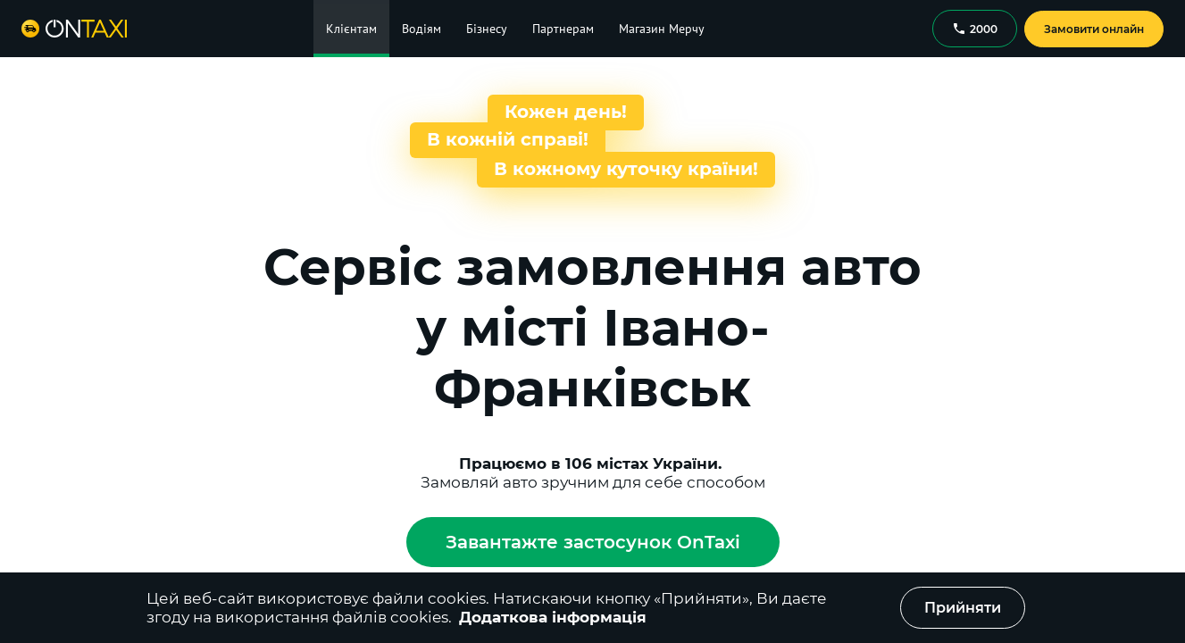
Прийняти (962, 607)
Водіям (421, 29)
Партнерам (563, 29)
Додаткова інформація (553, 617)
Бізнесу (486, 29)
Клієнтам (351, 29)
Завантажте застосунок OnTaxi (593, 542)
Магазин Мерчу (662, 29)
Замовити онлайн (1094, 29)
